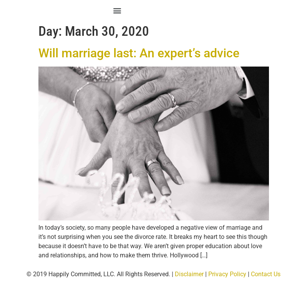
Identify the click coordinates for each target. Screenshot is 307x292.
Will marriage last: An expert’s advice (138, 53)
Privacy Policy (227, 274)
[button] (117, 10)
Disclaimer (189, 274)
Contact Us (265, 274)
